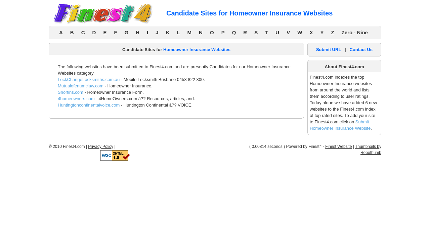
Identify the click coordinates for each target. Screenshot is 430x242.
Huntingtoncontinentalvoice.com (89, 105)
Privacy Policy (100, 146)
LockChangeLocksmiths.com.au (89, 79)
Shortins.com (70, 92)
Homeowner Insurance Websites (196, 49)
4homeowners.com (76, 98)
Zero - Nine (355, 32)
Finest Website (338, 146)
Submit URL (328, 49)
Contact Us (361, 49)
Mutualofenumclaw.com (80, 85)
